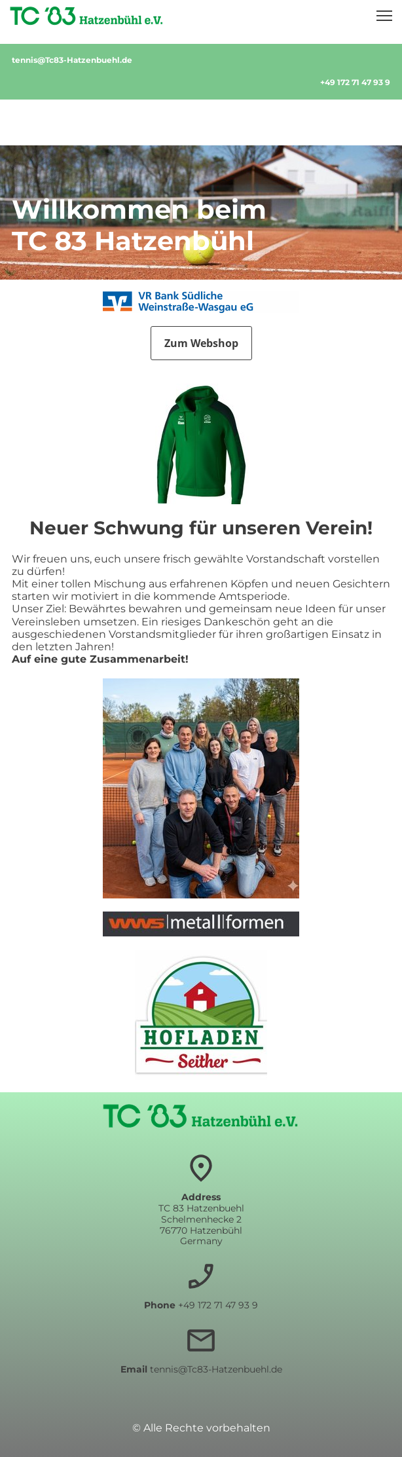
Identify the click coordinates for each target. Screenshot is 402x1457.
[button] (384, 15)
